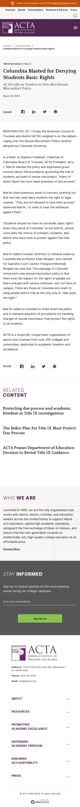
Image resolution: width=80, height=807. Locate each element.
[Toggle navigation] (75, 27)
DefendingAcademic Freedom (27, 743)
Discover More (11, 549)
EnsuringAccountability (25, 760)
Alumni (22, 10)
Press (74, 10)
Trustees (10, 10)
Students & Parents (57, 10)
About (17, 698)
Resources (21, 711)
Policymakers (35, 10)
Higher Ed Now (59, 3)
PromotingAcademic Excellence (29, 726)
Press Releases (23, 45)
